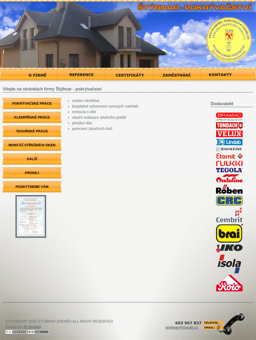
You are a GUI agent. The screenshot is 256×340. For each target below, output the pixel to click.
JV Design (32, 327)
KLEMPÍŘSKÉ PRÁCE (32, 117)
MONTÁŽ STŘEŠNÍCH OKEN (32, 145)
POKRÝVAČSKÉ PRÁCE (32, 103)
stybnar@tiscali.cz (181, 327)
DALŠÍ (32, 159)
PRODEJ (32, 173)
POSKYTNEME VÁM (32, 187)
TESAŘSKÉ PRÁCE (32, 131)
